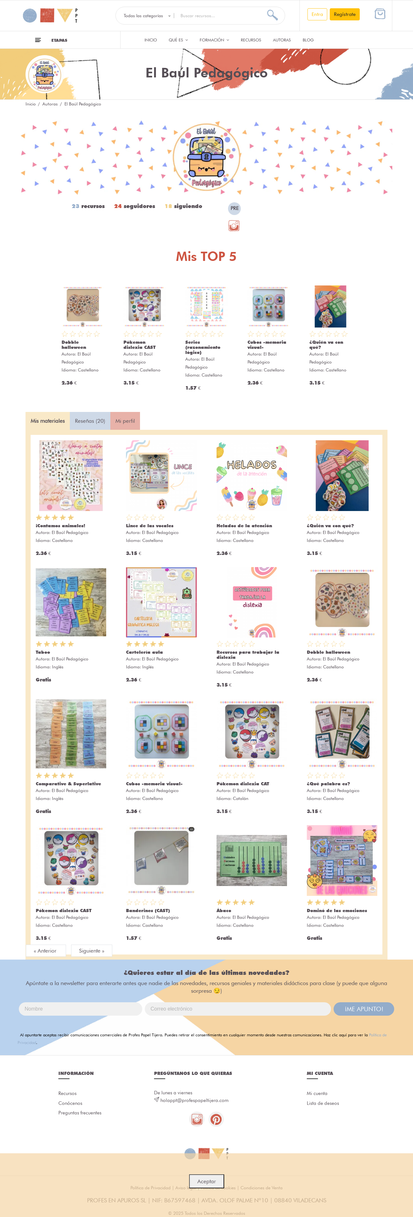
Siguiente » (91, 950)
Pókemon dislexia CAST (139, 345)
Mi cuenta (317, 1094)
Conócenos (70, 1104)
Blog (308, 39)
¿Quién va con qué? (330, 525)
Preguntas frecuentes (79, 1114)
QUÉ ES (178, 39)
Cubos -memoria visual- (154, 783)
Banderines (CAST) (148, 910)
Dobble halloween (74, 345)
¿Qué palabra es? (328, 783)
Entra (317, 14)
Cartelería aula (144, 652)
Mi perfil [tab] (125, 421)
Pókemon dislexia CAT (243, 783)
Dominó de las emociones (337, 910)
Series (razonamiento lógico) (202, 347)
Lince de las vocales (149, 525)
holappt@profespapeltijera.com (194, 1100)
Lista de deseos (323, 1104)
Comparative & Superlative (68, 783)
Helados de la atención (244, 525)
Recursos (251, 39)
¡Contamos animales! (60, 525)
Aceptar (206, 1181)
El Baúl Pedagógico (70, 532)
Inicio (150, 39)
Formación (214, 39)
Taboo (43, 652)
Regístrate (345, 14)
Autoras (282, 39)
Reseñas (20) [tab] (90, 421)
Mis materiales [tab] (48, 421)
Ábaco (224, 910)
